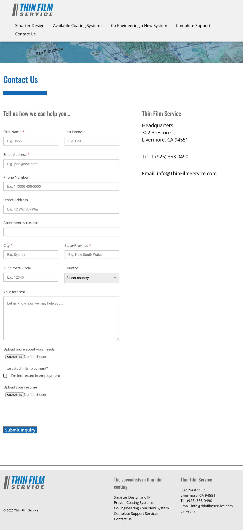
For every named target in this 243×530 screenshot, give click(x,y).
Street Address (15, 199)
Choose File (14, 356)
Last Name (75, 131)
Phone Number (16, 177)
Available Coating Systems (77, 25)
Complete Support (193, 25)
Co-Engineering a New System (139, 25)
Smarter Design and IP (132, 497)
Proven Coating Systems (134, 502)
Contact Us (25, 34)
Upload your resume (20, 387)
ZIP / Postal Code (17, 268)
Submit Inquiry (20, 430)
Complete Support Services (136, 513)
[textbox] (88, 277)
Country (71, 268)
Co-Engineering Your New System (141, 508)
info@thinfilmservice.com (212, 505)
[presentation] (35, 412)
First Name (13, 131)
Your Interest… (15, 291)
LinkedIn (188, 511)
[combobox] (92, 278)
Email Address (16, 154)
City (7, 245)
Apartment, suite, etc (20, 222)
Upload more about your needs (29, 349)
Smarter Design (30, 25)
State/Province (78, 245)
